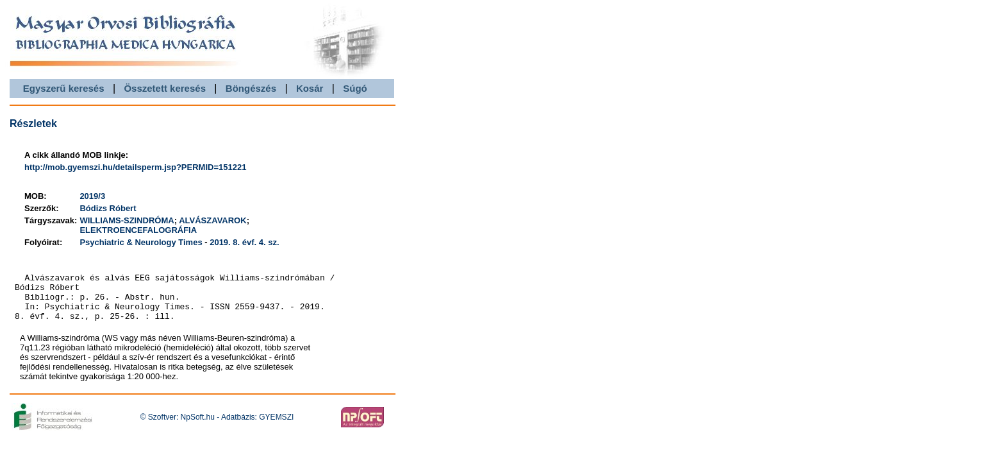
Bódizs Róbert (107, 208)
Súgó (355, 88)
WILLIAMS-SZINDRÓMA (126, 220)
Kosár (310, 88)
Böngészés (251, 88)
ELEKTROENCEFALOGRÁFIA (138, 230)
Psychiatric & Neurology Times (140, 242)
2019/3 (92, 196)
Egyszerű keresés (63, 88)
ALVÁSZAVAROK (212, 220)
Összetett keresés (165, 88)
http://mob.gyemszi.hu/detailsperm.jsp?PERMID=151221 (135, 167)
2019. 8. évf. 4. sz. (244, 242)
